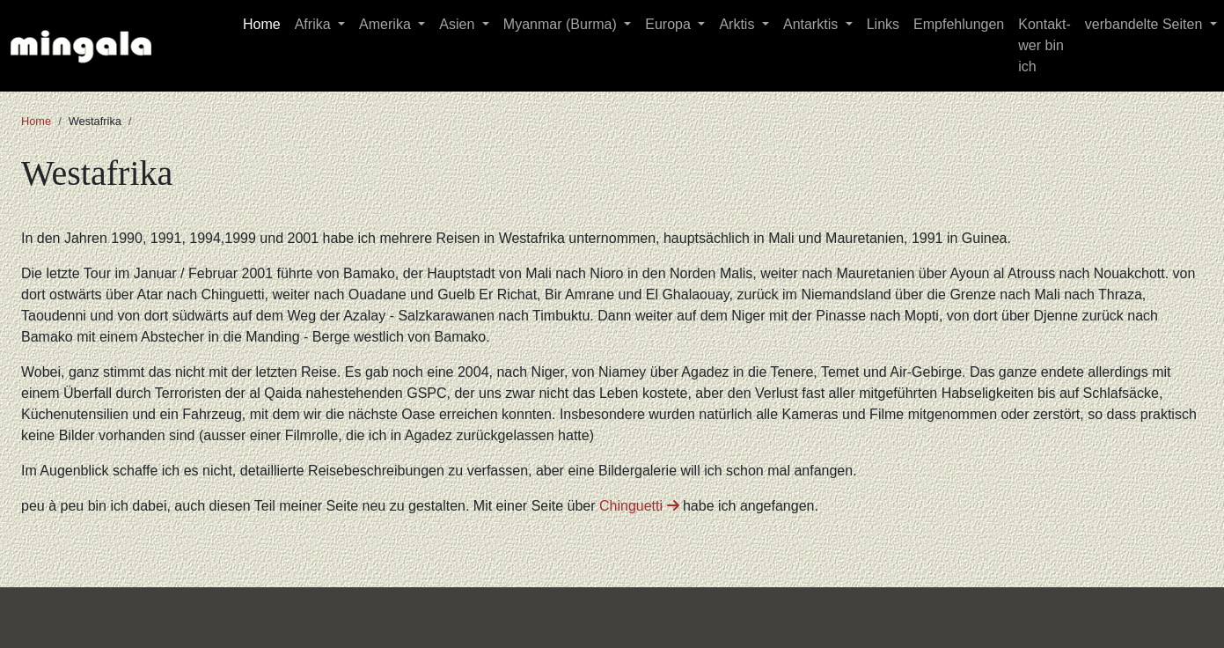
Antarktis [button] (812, 24)
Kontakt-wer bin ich (1044, 45)
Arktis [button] (738, 24)
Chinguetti (639, 505)
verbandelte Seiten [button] (1145, 24)
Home (262, 24)
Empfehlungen (958, 24)
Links (883, 24)
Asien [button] (458, 24)
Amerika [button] (386, 24)
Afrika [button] (314, 24)
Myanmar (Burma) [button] (561, 24)
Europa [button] (669, 24)
